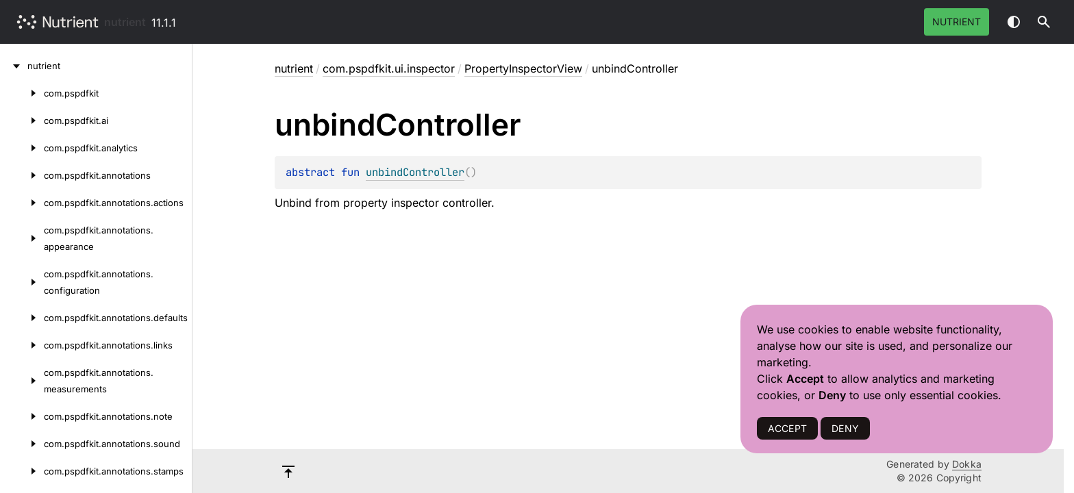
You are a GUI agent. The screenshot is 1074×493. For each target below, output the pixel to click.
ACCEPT (787, 428)
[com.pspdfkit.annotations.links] (22, 345)
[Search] (1044, 22)
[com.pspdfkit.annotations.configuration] (22, 282)
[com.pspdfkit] (22, 93)
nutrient (125, 22)
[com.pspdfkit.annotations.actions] (22, 202)
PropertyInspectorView (523, 68)
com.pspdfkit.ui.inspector (389, 68)
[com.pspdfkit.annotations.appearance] (22, 238)
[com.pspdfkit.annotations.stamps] (22, 471)
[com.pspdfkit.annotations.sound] (22, 443)
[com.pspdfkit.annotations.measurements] (22, 381)
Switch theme (1013, 22)
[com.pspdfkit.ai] (22, 120)
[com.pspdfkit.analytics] (22, 148)
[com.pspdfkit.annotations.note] (22, 416)
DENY (845, 428)
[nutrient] (13, 65)
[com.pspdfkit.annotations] (22, 175)
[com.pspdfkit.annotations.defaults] (22, 317)
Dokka (967, 464)
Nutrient (956, 21)
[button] (1044, 22)
